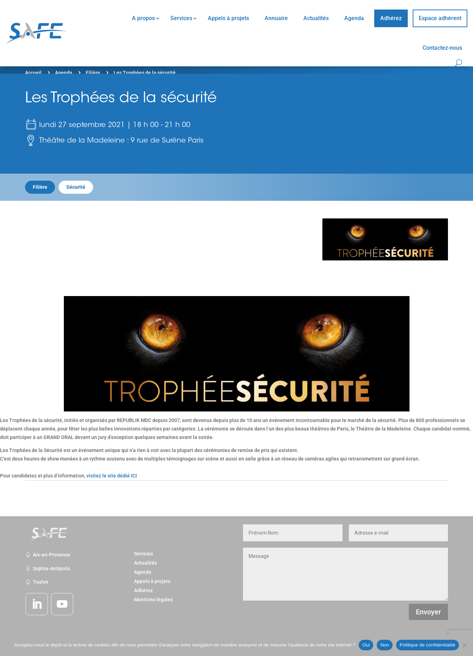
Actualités (316, 18)
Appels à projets (228, 18)
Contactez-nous (442, 47)
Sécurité (75, 187)
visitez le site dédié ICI (111, 476)
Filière (93, 73)
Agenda (354, 18)
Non (384, 645)
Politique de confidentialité (427, 645)
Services (181, 18)
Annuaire (276, 18)
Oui (366, 645)
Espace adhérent (440, 18)
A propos (143, 18)
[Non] (464, 645)
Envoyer (428, 612)
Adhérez (391, 18)
